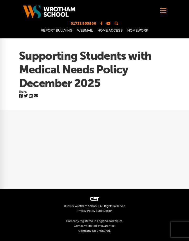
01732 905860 (83, 23)
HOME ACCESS (110, 30)
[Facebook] (21, 96)
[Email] (36, 96)
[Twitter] (26, 96)
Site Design (105, 211)
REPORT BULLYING (57, 30)
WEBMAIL (85, 30)
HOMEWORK (137, 30)
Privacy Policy (86, 211)
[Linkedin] (31, 96)
